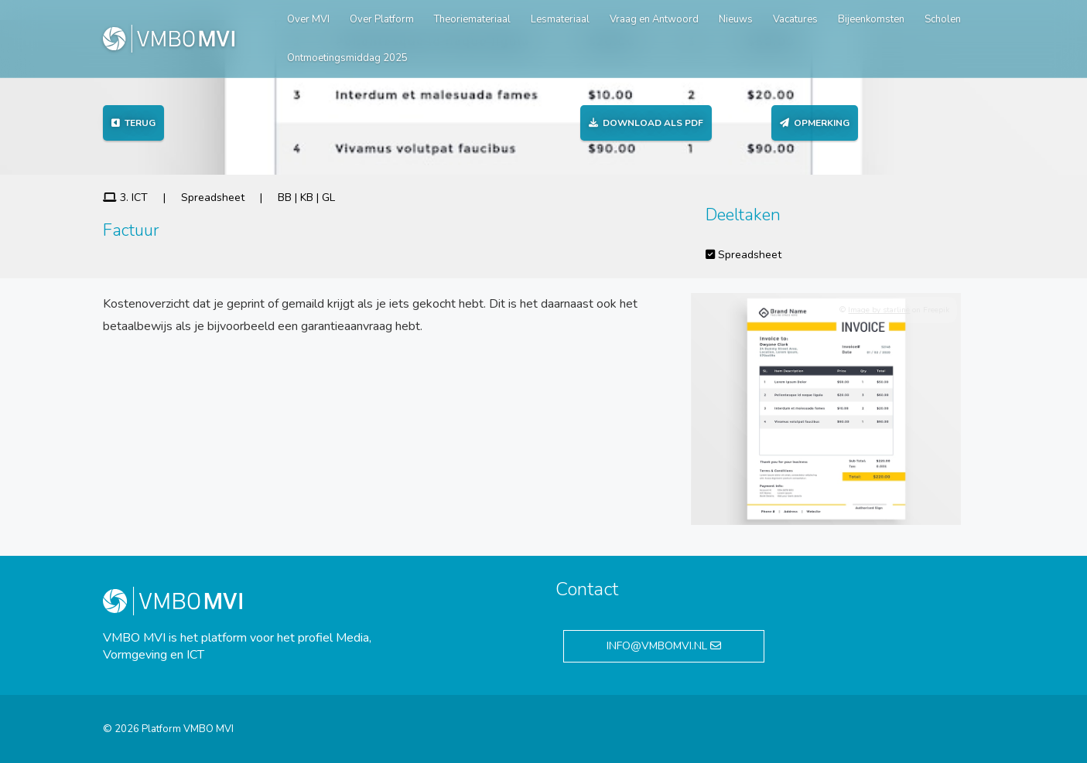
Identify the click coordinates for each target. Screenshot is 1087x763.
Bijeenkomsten (871, 19)
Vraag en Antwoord (654, 19)
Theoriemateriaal (472, 19)
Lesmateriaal (560, 19)
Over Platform (382, 19)
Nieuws (736, 19)
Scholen (943, 19)
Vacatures (795, 19)
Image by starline (879, 310)
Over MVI (308, 19)
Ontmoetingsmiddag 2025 (347, 58)
